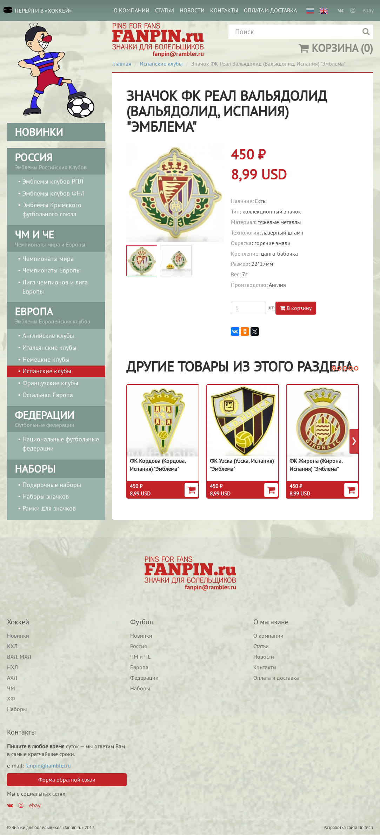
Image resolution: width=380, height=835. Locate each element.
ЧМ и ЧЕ (140, 656)
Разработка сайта (340, 827)
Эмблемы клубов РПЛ (52, 181)
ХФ (11, 698)
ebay (368, 10)
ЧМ (11, 688)
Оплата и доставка (270, 10)
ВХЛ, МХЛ (19, 656)
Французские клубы (50, 383)
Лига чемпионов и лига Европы (55, 286)
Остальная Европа (47, 395)
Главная (121, 63)
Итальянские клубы (49, 347)
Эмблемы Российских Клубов (56, 160)
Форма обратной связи (66, 779)
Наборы (17, 708)
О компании (131, 10)
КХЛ (12, 646)
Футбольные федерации (56, 418)
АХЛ (12, 677)
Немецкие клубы (45, 359)
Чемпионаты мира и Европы (56, 238)
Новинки (18, 635)
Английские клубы (48, 335)
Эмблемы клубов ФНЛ (53, 193)
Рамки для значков (49, 508)
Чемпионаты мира (48, 259)
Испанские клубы (46, 371)
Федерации (144, 677)
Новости (192, 10)
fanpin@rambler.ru (48, 765)
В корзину (296, 307)
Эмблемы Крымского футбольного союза (51, 209)
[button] (333, 368)
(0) (336, 48)
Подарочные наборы (51, 485)
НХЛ (12, 667)
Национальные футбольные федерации (60, 443)
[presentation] (354, 441)
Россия (138, 646)
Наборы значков (45, 496)
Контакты (224, 10)
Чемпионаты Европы (51, 270)
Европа (139, 667)
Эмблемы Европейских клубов (56, 314)
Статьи (164, 10)
